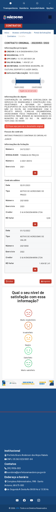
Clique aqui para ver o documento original (24, 126)
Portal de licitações (42, 33)
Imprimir (45, 281)
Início (6, 33)
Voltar (9, 281)
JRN (17, 508)
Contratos (11, 36)
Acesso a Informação (21, 33)
